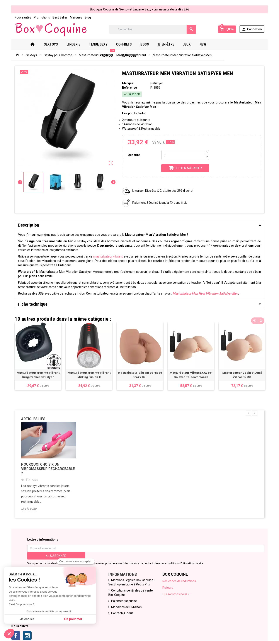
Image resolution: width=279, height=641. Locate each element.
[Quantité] (183, 155)
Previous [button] (256, 318)
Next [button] (262, 318)
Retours (168, 588)
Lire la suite (27, 509)
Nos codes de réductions (179, 581)
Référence (129, 87)
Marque (127, 83)
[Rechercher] (152, 29)
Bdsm (143, 44)
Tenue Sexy (97, 44)
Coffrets (122, 44)
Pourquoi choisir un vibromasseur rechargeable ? (46, 469)
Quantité (134, 155)
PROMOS (221, 42)
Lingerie (72, 44)
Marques (74, 17)
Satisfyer (157, 83)
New (201, 44)
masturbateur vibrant (107, 256)
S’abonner (55, 556)
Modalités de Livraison (126, 607)
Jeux (185, 44)
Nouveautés (21, 17)
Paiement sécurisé (123, 601)
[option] (36, 356)
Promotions (40, 17)
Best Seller (58, 17)
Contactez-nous (122, 613)
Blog (86, 17)
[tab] (139, 225)
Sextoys (49, 44)
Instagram (25, 636)
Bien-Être (165, 44)
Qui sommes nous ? (176, 594)
